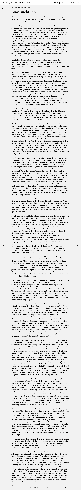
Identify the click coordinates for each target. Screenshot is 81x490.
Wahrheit (20, 113)
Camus (52, 100)
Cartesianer (45, 231)
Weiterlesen (15, 486)
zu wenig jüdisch (57, 439)
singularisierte (29, 304)
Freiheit (35, 62)
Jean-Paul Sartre (39, 43)
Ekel (13, 34)
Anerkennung (34, 400)
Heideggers (28, 207)
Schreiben (34, 355)
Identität (14, 165)
